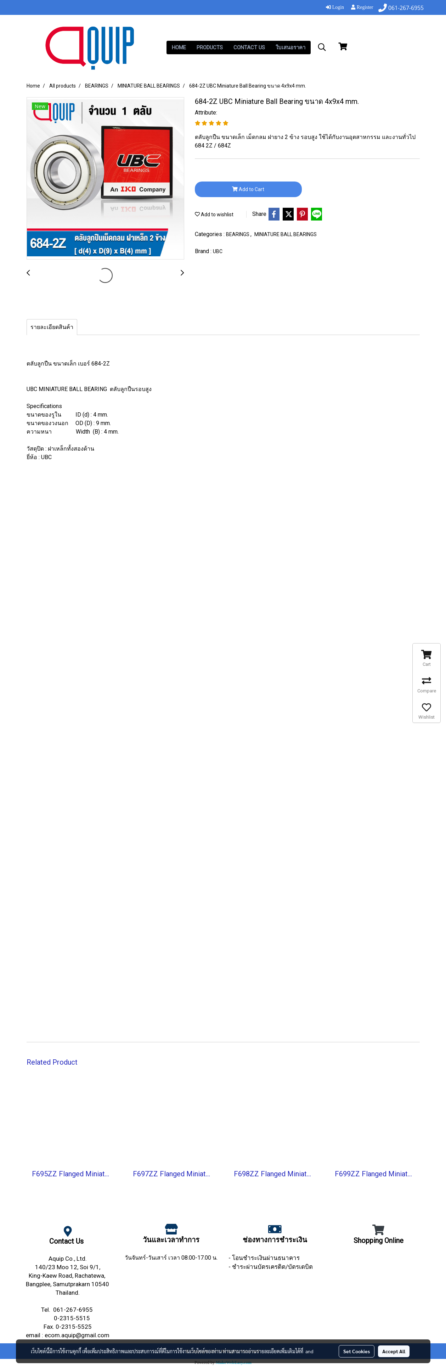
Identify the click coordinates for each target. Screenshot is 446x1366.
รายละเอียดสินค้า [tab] (51, 327)
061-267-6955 (73, 1309)
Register (362, 7)
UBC (217, 251)
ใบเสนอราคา (290, 47)
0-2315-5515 (72, 1318)
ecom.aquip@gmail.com (77, 1335)
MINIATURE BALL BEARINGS (285, 234)
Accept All (393, 1351)
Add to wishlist (214, 214)
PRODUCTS (210, 47)
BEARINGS (238, 234)
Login (335, 7)
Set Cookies (356, 1351)
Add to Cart (248, 189)
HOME (179, 47)
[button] (322, 47)
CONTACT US (249, 47)
